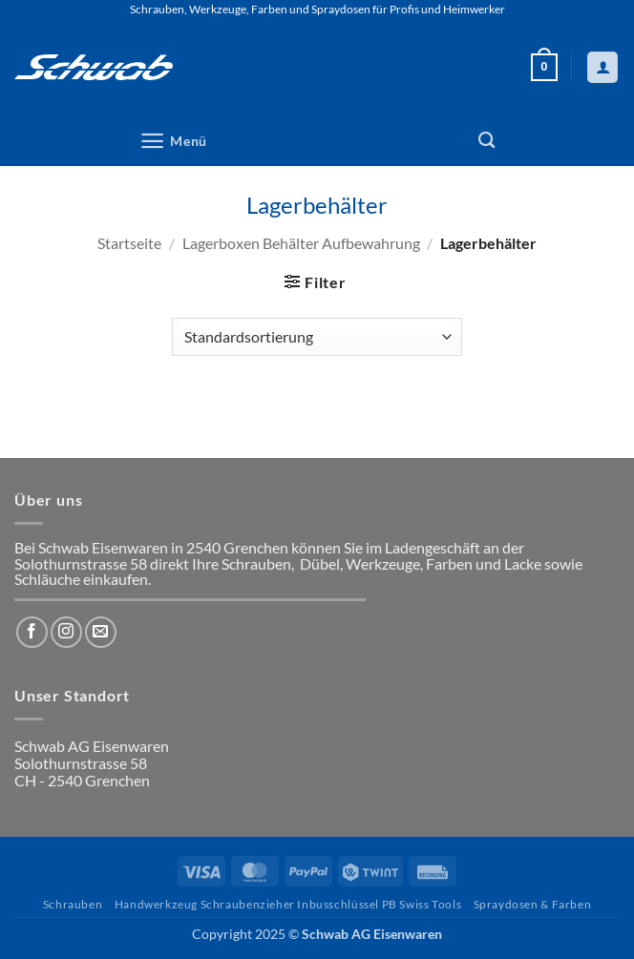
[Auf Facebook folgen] (32, 632)
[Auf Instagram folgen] (66, 632)
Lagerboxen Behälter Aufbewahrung (301, 243)
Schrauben (73, 904)
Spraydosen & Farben (533, 904)
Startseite (129, 243)
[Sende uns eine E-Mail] (100, 632)
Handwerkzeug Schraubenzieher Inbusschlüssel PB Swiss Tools (288, 904)
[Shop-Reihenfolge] (316, 337)
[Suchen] (486, 140)
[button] (544, 67)
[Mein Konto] (602, 67)
